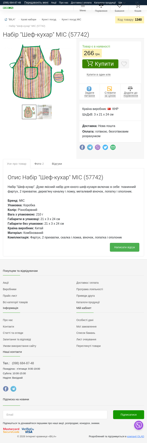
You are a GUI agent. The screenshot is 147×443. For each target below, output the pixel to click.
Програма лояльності (89, 289)
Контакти (8, 326)
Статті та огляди (13, 332)
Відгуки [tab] (57, 163)
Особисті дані (84, 320)
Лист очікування (86, 339)
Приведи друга (85, 295)
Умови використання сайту (19, 345)
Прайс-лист (10, 295)
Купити (100, 63)
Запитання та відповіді (17, 339)
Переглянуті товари (88, 345)
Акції (53, 2)
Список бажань (85, 332)
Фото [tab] (39, 163)
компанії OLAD (135, 436)
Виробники (9, 289)
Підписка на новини (16, 399)
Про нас (63, 2)
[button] (36, 72)
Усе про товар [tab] (16, 163)
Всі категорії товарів (15, 302)
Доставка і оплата (81, 2)
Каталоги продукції (105, 2)
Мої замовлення (86, 326)
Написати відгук (124, 247)
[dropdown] (138, 425)
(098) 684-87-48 (23, 363)
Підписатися (129, 414)
